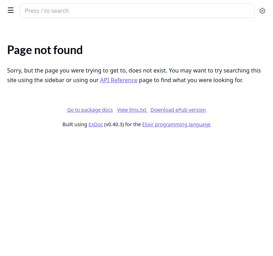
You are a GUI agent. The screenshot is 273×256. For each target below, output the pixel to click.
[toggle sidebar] (9, 10)
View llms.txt (132, 109)
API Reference (119, 80)
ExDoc (96, 124)
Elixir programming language (176, 124)
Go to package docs (90, 110)
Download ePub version (178, 109)
